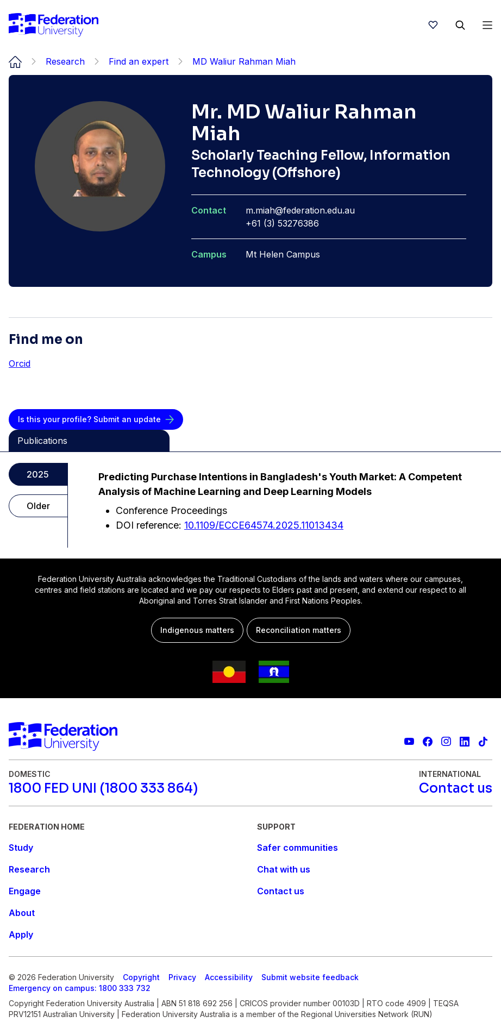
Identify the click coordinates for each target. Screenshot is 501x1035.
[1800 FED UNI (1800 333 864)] (103, 788)
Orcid (19, 363)
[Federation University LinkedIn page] (464, 741)
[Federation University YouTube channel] (409, 741)
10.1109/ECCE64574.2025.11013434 (263, 525)
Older (38, 505)
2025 (38, 474)
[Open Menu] (487, 25)
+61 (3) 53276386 (282, 223)
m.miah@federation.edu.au (300, 210)
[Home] (53, 25)
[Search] (460, 25)
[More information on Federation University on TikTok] (483, 741)
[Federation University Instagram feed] (446, 741)
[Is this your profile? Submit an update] (96, 419)
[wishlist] (433, 25)
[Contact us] (455, 788)
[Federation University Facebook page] (427, 741)
